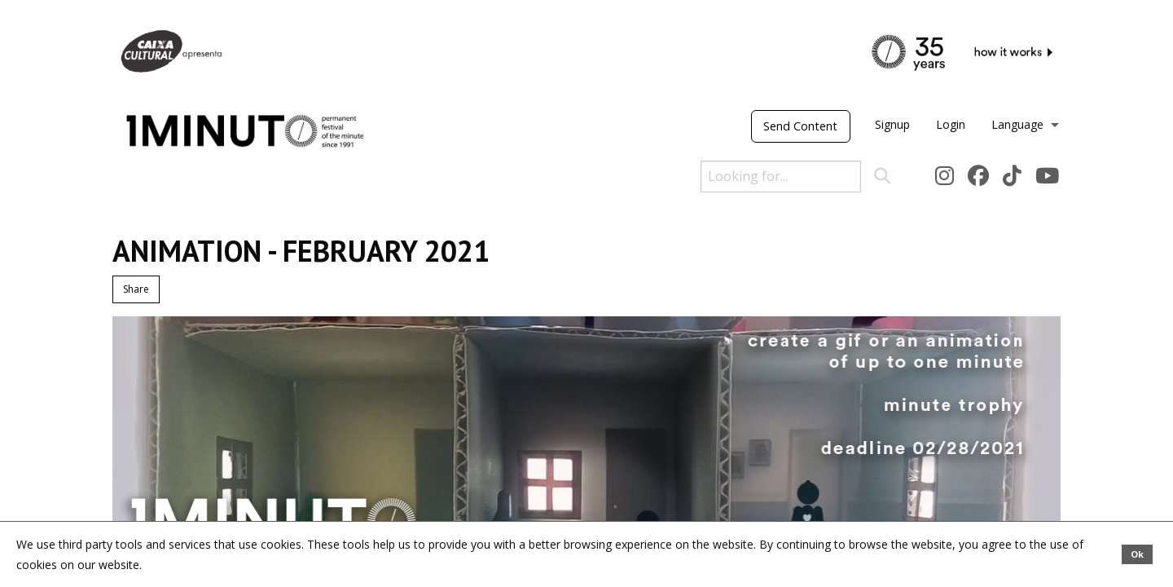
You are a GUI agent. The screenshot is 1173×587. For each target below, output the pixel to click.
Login (950, 124)
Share (136, 289)
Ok (1137, 554)
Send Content (800, 126)
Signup (892, 124)
